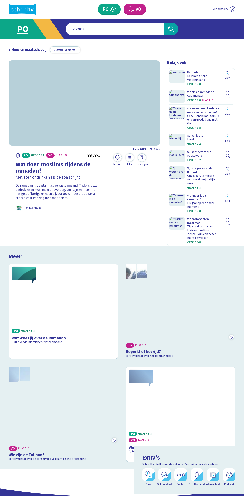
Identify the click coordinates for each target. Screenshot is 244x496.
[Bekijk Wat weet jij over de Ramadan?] (64, 263)
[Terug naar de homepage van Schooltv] (22, 9)
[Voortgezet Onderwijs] (131, 9)
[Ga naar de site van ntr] (229, 461)
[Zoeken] (171, 29)
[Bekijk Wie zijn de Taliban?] (64, 331)
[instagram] (224, 426)
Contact (16, 417)
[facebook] (216, 426)
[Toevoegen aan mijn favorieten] (117, 159)
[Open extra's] (232, 482)
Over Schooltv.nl (24, 429)
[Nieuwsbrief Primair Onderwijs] (95, 440)
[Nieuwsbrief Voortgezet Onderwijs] (148, 440)
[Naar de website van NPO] (233, 9)
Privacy (15, 435)
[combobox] (115, 29)
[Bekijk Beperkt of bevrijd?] (181, 263)
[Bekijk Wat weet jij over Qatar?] (181, 331)
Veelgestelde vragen (27, 423)
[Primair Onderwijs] (113, 9)
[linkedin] (233, 426)
